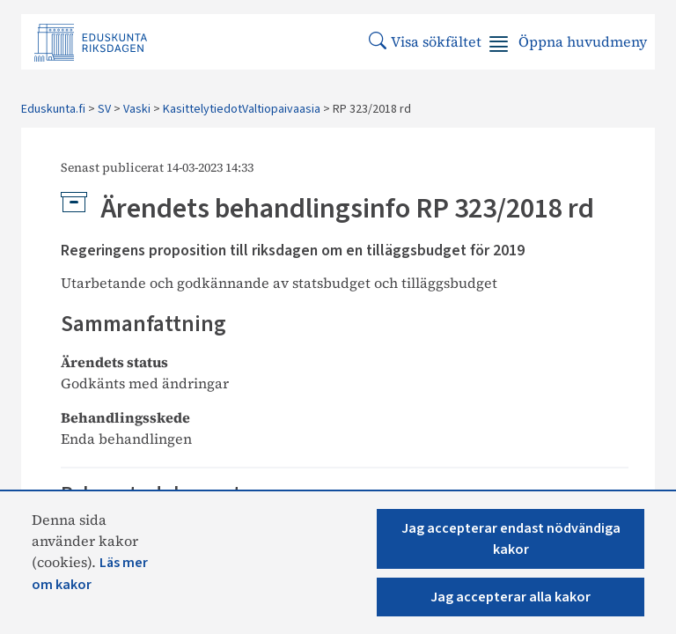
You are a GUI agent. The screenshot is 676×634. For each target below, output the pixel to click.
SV (104, 109)
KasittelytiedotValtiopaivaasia (241, 109)
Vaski (137, 109)
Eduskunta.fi (53, 109)
